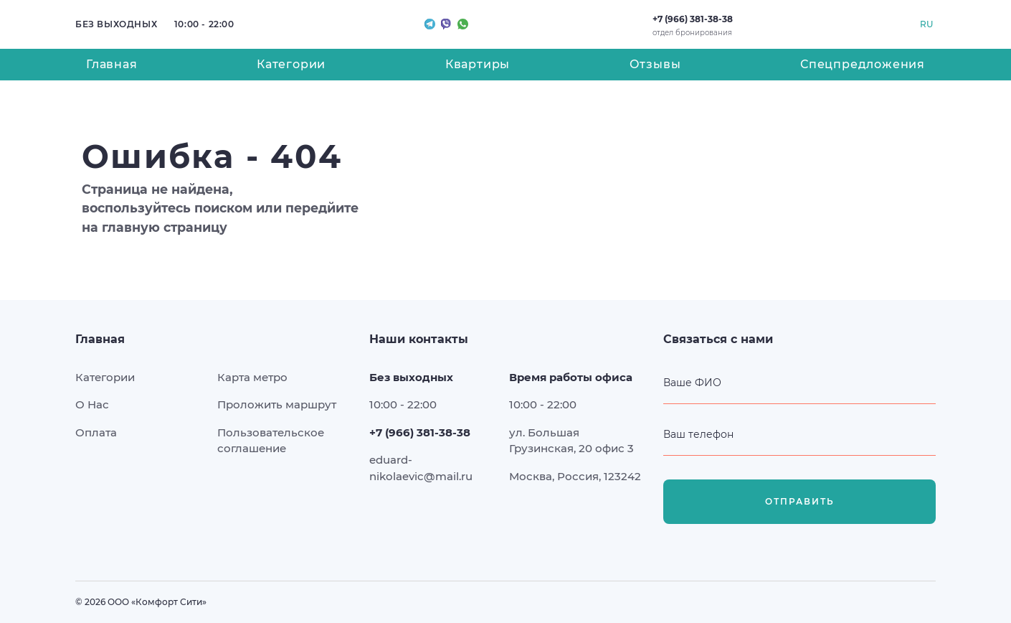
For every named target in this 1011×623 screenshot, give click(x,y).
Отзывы (655, 64)
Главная (112, 64)
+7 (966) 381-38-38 (692, 19)
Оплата (96, 432)
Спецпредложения (862, 64)
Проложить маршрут (276, 404)
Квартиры (477, 64)
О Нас (92, 404)
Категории (291, 64)
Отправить (800, 501)
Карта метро (252, 377)
